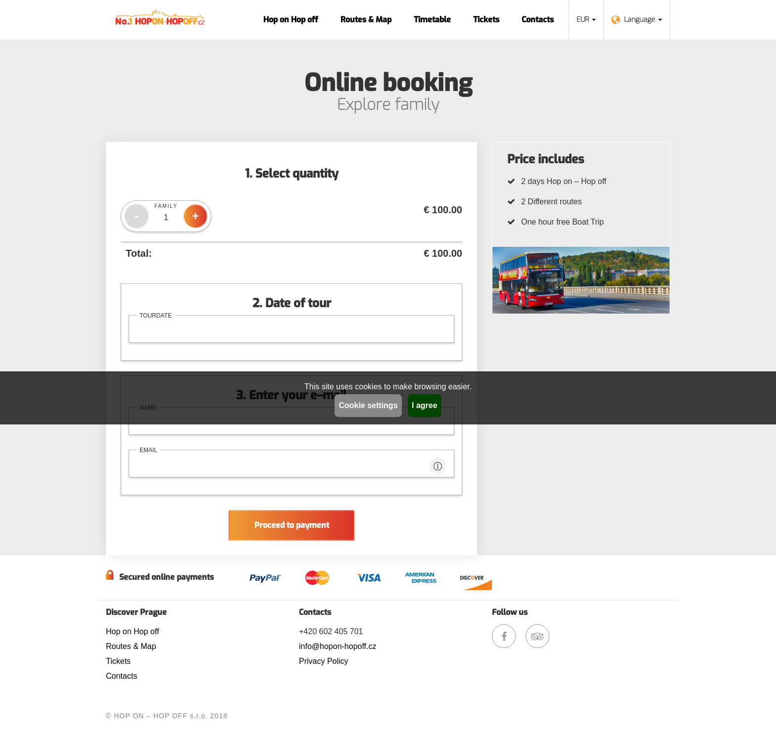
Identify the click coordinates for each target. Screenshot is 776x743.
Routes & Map (365, 19)
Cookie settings (368, 405)
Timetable (432, 19)
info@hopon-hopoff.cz (338, 646)
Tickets (486, 19)
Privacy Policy (323, 661)
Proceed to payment (291, 525)
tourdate (156, 315)
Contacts (538, 19)
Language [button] (636, 19)
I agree (424, 405)
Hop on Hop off (290, 19)
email (148, 450)
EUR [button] (586, 19)
